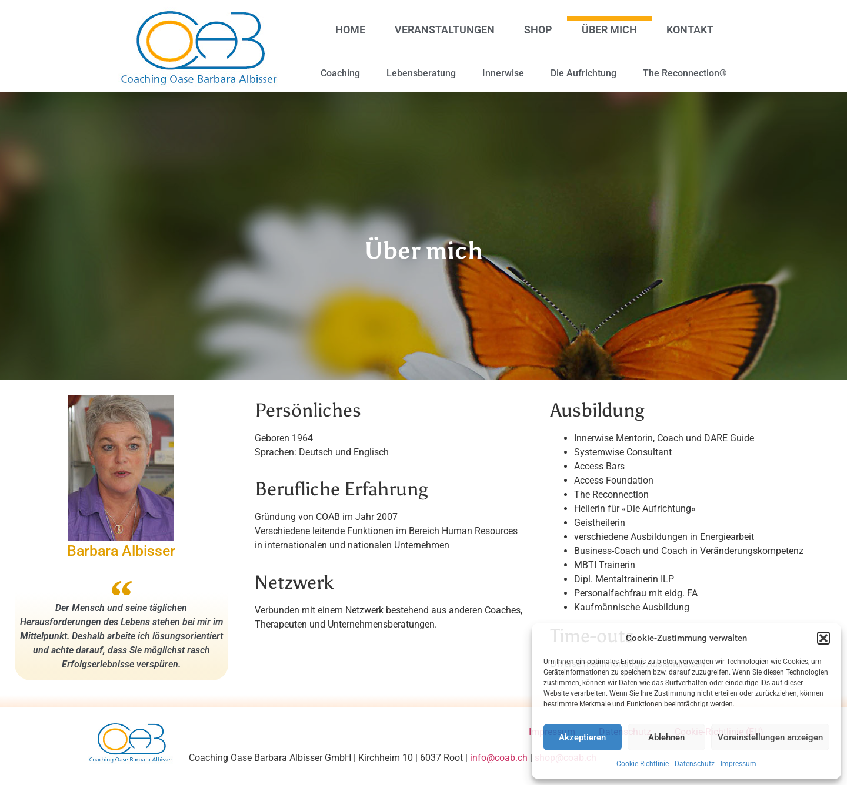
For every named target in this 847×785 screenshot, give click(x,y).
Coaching (340, 73)
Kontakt (689, 30)
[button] (823, 638)
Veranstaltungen (445, 30)
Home (350, 30)
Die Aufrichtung (583, 73)
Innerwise (503, 73)
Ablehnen (666, 737)
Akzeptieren (582, 737)
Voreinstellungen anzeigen (770, 737)
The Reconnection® (685, 73)
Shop (538, 30)
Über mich (609, 30)
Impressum (738, 764)
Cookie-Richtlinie (642, 764)
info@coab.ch (499, 757)
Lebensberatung (421, 73)
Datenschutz (695, 764)
